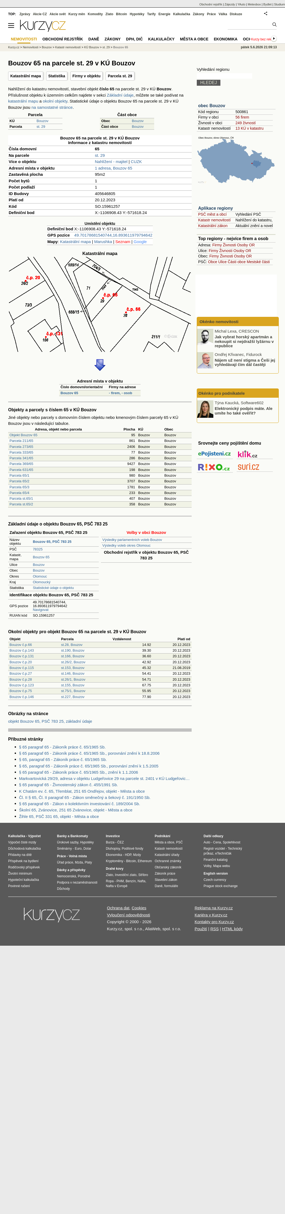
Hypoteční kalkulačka (23, 880)
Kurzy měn (76, 14)
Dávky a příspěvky (71, 870)
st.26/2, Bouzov (73, 662)
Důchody (63, 889)
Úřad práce (65, 862)
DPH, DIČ (134, 39)
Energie (164, 14)
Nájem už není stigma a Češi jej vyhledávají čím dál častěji (245, 362)
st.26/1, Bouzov (73, 679)
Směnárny (64, 848)
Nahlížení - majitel (111, 161)
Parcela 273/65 (21, 447)
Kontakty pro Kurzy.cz (214, 921)
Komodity (95, 14)
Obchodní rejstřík (210, 4)
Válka (222, 14)
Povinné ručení (19, 886)
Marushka (103, 241)
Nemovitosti (30, 47)
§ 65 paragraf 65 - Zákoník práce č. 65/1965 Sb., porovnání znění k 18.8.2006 (89, 753)
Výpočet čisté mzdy (22, 842)
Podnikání (162, 836)
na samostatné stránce (52, 107)
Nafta (141, 881)
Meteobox (254, 4)
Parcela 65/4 (19, 493)
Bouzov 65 (69, 393)
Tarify (151, 14)
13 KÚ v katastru (249, 128)
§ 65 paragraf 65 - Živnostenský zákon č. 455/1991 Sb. (68, 784)
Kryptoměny (114, 861)
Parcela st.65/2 (21, 504)
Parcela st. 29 (120, 76)
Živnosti (229, 245)
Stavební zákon (166, 880)
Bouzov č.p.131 (22, 656)
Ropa (110, 881)
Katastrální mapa (25, 76)
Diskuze (236, 14)
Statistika (56, 76)
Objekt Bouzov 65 (23, 435)
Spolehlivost (231, 842)
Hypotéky (137, 14)
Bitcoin (121, 14)
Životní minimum (20, 873)
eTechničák (223, 853)
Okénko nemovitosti (218, 321)
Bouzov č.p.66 (21, 645)
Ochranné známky (168, 861)
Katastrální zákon (212, 226)
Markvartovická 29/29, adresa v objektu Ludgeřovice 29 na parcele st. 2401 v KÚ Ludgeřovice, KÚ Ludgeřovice (105, 778)
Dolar (87, 848)
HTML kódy (232, 928)
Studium (279, 4)
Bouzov (42, 121)
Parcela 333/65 (21, 452)
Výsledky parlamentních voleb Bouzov (132, 540)
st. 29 (41, 127)
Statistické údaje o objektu (53, 588)
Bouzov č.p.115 (22, 668)
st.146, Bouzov (72, 673)
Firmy (217, 245)
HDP (128, 855)
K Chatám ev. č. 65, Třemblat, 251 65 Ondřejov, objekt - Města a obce (82, 791)
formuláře (171, 886)
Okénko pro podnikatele (221, 393)
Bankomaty (79, 836)
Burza (110, 842)
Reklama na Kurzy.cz (214, 908)
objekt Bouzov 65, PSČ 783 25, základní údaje (50, 721)
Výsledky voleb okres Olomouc (126, 545)
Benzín (131, 881)
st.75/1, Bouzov (73, 691)
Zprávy (25, 14)
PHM (120, 881)
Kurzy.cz (13, 47)
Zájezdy (229, 4)
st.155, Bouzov (72, 685)
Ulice (222, 262)
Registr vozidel (214, 848)
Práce (211, 14)
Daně (93, 39)
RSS (214, 928)
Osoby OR (246, 245)
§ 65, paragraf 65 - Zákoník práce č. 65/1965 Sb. (63, 759)
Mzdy (137, 855)
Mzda (79, 862)
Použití (201, 928)
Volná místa (78, 856)
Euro (78, 848)
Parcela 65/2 (19, 481)
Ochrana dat (118, 908)
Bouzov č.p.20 (21, 662)
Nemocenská (66, 876)
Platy (88, 862)
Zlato (109, 14)
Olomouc (40, 576)
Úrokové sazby (67, 842)
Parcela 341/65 (21, 458)
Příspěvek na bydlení (23, 861)
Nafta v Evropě (116, 886)
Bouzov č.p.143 (22, 650)
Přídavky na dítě (20, 855)
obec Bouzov (211, 105)
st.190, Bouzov (72, 650)
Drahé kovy (114, 869)
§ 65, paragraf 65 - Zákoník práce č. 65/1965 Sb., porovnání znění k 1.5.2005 (89, 766)
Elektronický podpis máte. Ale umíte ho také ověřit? (244, 410)
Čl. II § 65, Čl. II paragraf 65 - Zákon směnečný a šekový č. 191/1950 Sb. (84, 797)
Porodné (84, 876)
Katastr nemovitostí (214, 220)
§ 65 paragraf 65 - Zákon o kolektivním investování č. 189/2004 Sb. (79, 803)
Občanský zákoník (168, 867)
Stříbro (143, 875)
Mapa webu (221, 866)
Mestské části (258, 262)
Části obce (237, 262)
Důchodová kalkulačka (24, 848)
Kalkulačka (181, 14)
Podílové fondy (132, 848)
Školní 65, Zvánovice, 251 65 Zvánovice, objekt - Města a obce (75, 810)
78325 (38, 549)
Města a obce (194, 39)
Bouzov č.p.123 (22, 685)
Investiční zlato (125, 875)
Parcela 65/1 (19, 475)
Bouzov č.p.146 (22, 697)
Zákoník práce (165, 873)
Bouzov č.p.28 (21, 679)
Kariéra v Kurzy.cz (211, 915)
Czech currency (215, 880)
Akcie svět (58, 14)
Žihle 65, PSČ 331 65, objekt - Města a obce (59, 816)
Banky (62, 836)
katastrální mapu (23, 101)
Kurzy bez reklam (263, 39)
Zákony (198, 14)
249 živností (245, 123)
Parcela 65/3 (19, 487)
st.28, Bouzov (72, 645)
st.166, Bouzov (72, 656)
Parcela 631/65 (21, 470)
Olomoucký (41, 582)
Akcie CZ (40, 14)
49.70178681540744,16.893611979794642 (113, 235)
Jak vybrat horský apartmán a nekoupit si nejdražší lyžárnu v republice (244, 341)
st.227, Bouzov (72, 697)
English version (216, 873)
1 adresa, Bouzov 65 (113, 168)
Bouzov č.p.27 (21, 673)
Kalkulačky (161, 39)
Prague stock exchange (220, 886)
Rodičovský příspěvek (24, 867)
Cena (217, 842)
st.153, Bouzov (72, 668)
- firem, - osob (120, 393)
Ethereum (145, 861)
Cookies (139, 908)
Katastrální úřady (167, 855)
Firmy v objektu (86, 76)
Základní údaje (120, 95)
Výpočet (34, 836)
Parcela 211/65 (21, 441)
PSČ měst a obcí (212, 214)
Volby (207, 866)
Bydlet (267, 4)
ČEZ (120, 842)
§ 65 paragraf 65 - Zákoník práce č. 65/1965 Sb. (62, 747)
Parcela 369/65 (21, 464)
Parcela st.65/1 (21, 498)
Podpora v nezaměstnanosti (77, 882)
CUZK (136, 161)
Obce (212, 262)
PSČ (179, 842)
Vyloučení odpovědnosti (128, 915)
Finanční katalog (215, 860)
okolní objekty (55, 101)
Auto (207, 842)
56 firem (242, 117)
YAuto (241, 4)
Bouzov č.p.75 (21, 691)
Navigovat (41, 610)
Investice (113, 836)
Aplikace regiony (215, 208)
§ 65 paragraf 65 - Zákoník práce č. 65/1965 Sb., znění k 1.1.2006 (78, 772)
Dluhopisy (113, 848)
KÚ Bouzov (91, 47)
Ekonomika (225, 39)
